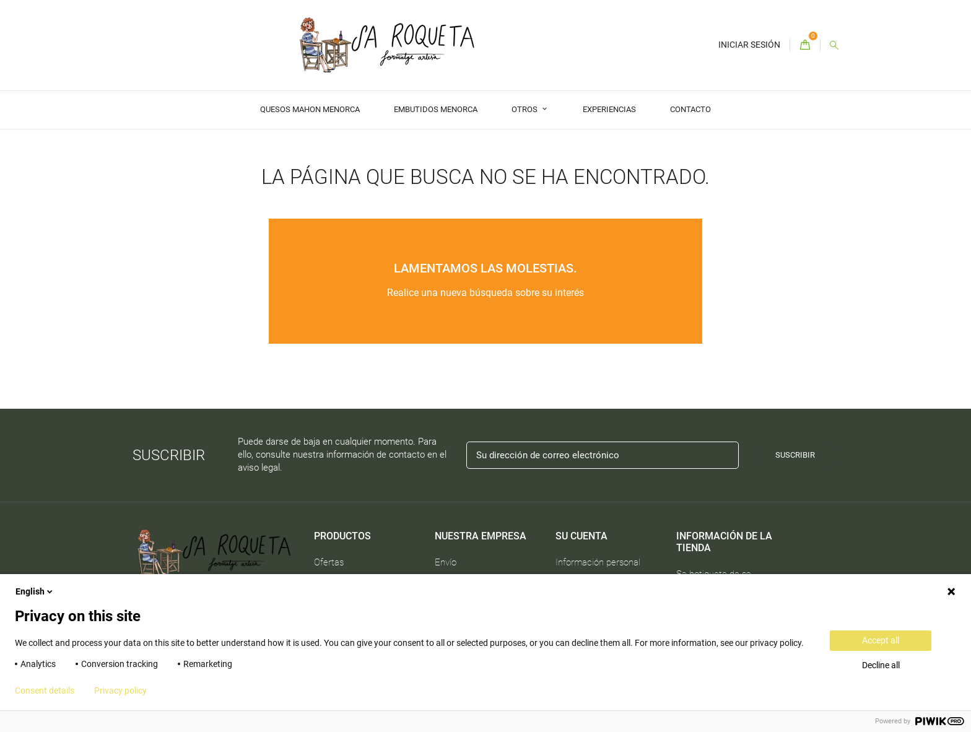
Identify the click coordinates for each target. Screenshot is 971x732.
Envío (445, 562)
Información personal (597, 562)
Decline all (881, 665)
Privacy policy (120, 690)
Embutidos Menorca (435, 109)
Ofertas (329, 562)
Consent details (44, 690)
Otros (525, 109)
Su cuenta (581, 536)
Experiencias (609, 109)
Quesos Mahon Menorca (310, 109)
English (34, 591)
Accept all (880, 640)
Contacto (690, 109)
